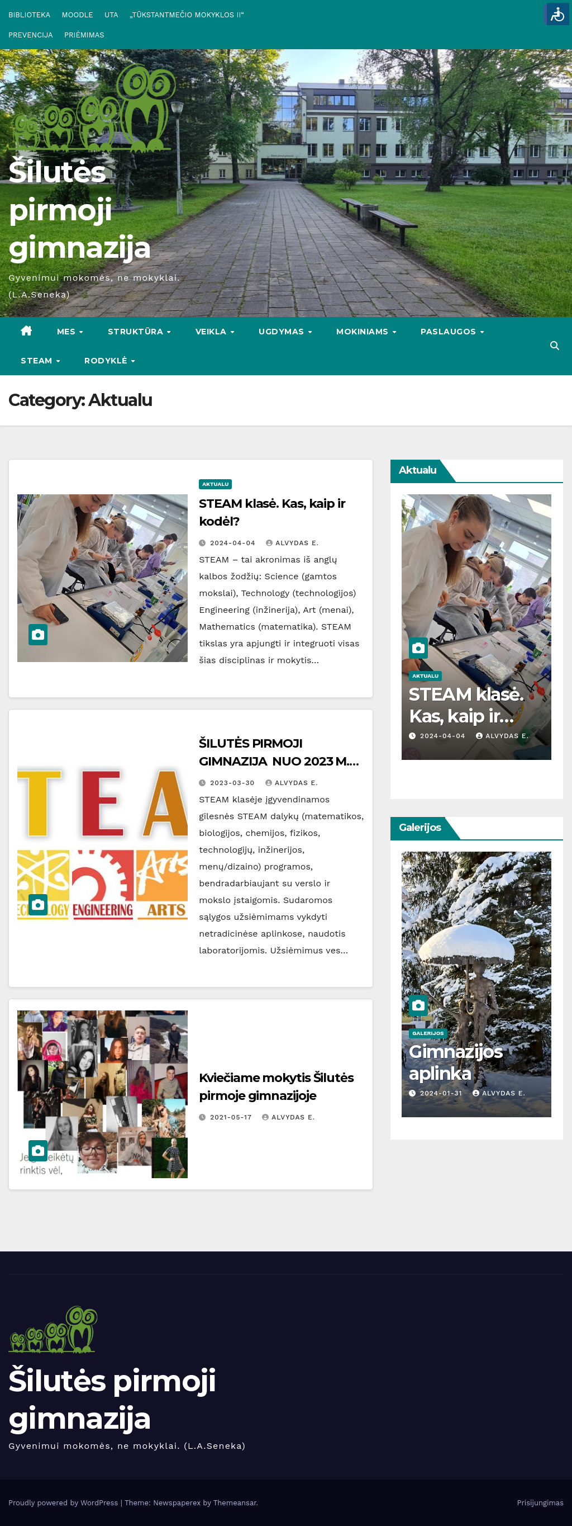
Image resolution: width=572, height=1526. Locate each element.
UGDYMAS (283, 332)
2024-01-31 (442, 1093)
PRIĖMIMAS (84, 35)
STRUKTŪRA (137, 332)
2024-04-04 (234, 543)
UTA (111, 15)
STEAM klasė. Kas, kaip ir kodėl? (466, 715)
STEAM (38, 361)
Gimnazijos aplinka (455, 1062)
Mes (67, 332)
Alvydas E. (292, 543)
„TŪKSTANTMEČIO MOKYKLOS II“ (187, 15)
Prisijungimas (540, 1503)
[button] (554, 346)
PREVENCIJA (30, 35)
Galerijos (428, 1033)
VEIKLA (213, 332)
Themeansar (234, 1503)
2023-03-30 (234, 783)
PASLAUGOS (450, 332)
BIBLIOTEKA (29, 15)
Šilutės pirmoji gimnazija (79, 209)
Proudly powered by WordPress (64, 1503)
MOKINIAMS (363, 332)
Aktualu (215, 484)
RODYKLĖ (107, 361)
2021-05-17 (232, 1117)
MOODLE (77, 15)
